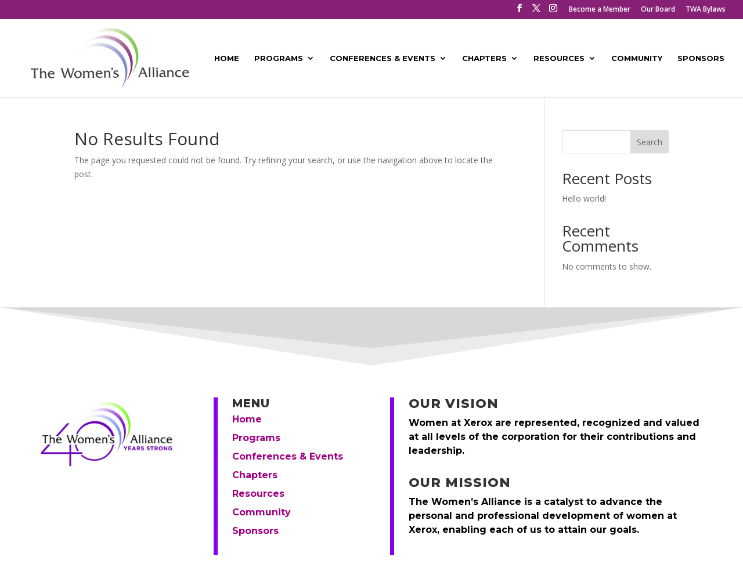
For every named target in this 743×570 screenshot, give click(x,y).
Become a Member (599, 10)
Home (226, 58)
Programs (278, 58)
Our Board (658, 10)
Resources (559, 58)
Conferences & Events (382, 58)
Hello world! (584, 198)
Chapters (484, 58)
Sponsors (700, 58)
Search (649, 142)
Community (636, 58)
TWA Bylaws (706, 10)
